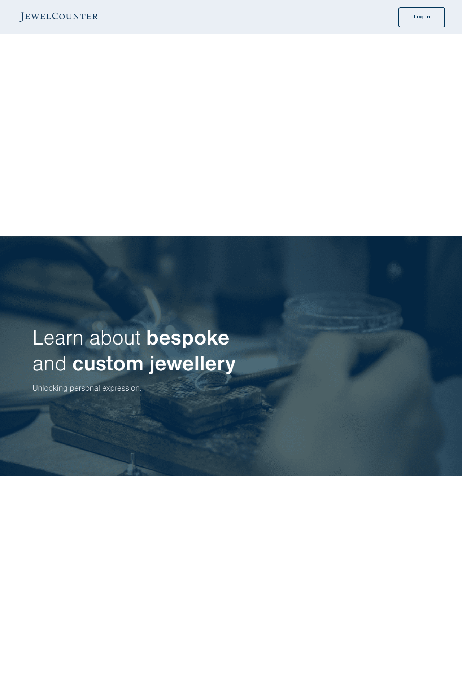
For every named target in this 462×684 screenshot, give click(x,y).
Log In (422, 17)
